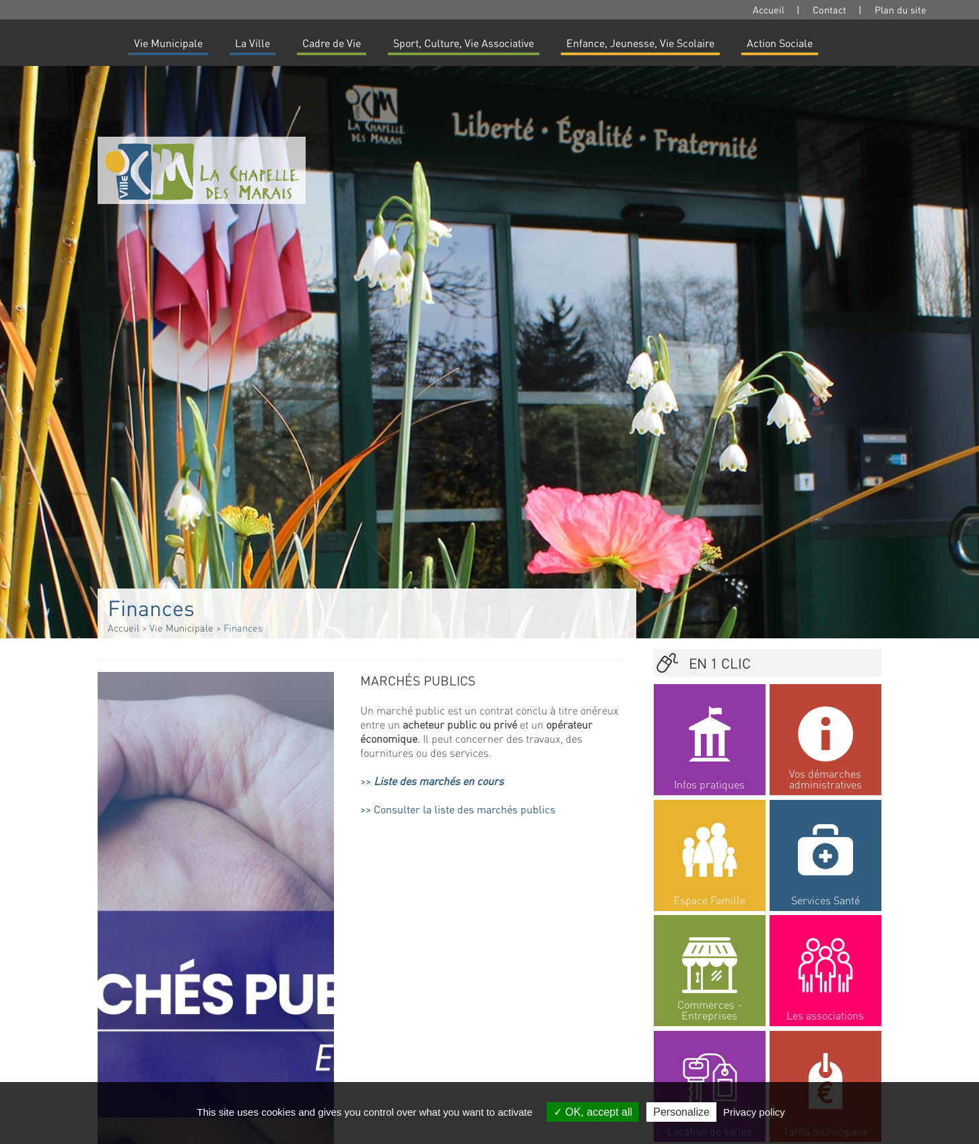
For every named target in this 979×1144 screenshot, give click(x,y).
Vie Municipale (168, 43)
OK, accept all (592, 1112)
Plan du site (900, 9)
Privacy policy (754, 1112)
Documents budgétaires (430, 990)
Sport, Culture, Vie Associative (463, 43)
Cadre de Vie (331, 43)
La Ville (252, 43)
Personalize (681, 1112)
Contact (829, 9)
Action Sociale (780, 43)
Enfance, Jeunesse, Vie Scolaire (640, 43)
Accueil (768, 9)
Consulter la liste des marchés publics (464, 809)
